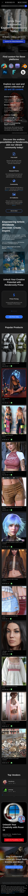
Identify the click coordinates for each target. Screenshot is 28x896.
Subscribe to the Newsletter (14, 867)
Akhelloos (5, 543)
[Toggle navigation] (2, 2)
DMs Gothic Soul (5, 398)
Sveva (4, 473)
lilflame (4, 508)
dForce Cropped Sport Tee (7, 471)
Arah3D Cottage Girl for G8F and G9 (9, 686)
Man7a (4, 436)
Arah (4, 687)
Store (14, 783)
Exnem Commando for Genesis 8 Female (10, 363)
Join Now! (9, 248)
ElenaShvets (11, 781)
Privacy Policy (12, 893)
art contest (20, 190)
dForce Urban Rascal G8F (7, 435)
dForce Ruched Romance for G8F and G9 (10, 721)
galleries (6, 190)
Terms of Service (16, 891)
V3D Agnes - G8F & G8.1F (7, 651)
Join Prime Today (14, 316)
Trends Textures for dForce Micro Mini (10, 615)
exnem (4, 364)
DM (4, 399)
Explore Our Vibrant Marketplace (14, 41)
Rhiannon (5, 580)
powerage (5, 759)
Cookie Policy (3, 893)
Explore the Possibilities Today (14, 840)
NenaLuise (25, 272)
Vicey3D (4, 652)
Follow (10, 783)
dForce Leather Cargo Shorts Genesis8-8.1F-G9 (12, 507)
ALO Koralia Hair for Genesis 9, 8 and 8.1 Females (12, 542)
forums (7, 188)
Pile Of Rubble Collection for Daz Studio (10, 758)
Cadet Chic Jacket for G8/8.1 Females (10, 579)
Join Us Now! (13, 210)
